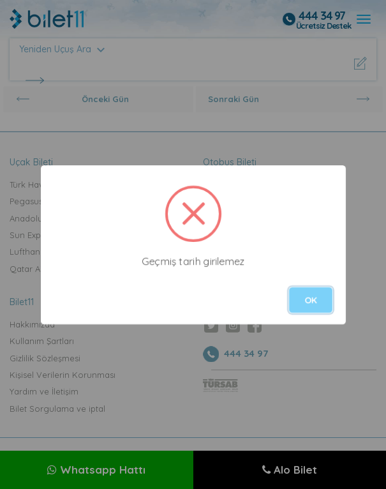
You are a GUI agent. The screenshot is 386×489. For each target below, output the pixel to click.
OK (310, 300)
